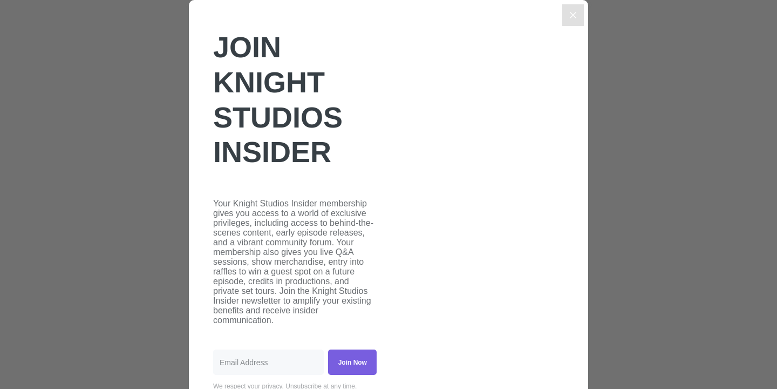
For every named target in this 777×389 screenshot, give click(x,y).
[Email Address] (268, 362)
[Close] (573, 15)
